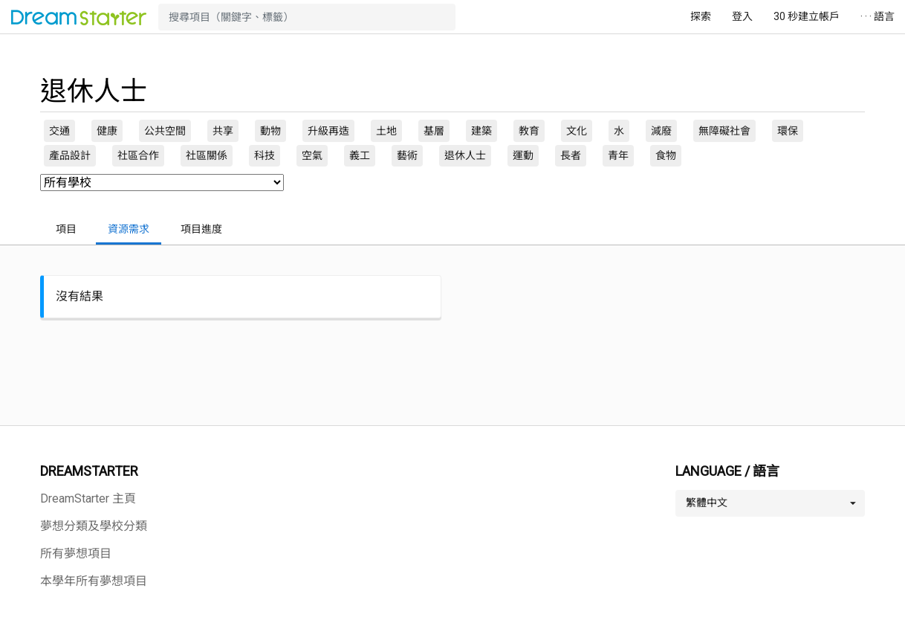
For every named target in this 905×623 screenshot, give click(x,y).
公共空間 (165, 131)
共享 (223, 131)
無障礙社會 (724, 131)
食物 (665, 155)
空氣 (312, 155)
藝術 (407, 155)
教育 (529, 131)
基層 (434, 131)
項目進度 (201, 229)
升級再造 (328, 131)
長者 (570, 155)
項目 (66, 229)
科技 (264, 155)
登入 (742, 16)
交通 (59, 131)
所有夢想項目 (75, 553)
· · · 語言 (877, 16)
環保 (787, 131)
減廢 (661, 131)
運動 (523, 155)
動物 (270, 131)
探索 (700, 16)
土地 (386, 131)
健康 (107, 131)
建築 (481, 131)
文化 (576, 131)
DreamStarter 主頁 (88, 498)
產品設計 (70, 155)
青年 (618, 155)
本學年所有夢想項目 (93, 581)
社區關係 (206, 155)
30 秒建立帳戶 (806, 16)
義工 (359, 155)
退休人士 (465, 155)
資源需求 (128, 229)
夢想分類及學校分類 (93, 526)
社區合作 (138, 155)
